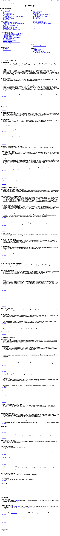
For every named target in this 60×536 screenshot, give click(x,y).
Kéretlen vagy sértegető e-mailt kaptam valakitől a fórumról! (42, 23)
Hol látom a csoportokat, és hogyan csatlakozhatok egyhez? (42, 14)
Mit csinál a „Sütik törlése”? (7, 19)
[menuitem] (8, 0)
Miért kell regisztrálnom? (6, 11)
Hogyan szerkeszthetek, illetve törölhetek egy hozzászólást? (12, 34)
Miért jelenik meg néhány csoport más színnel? (40, 16)
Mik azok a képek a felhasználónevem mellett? (10, 27)
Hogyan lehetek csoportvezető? (37, 15)
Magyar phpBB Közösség (14, 506)
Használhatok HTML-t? (6, 49)
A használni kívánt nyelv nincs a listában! (9, 26)
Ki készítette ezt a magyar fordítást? (38, 50)
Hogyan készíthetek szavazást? (7, 36)
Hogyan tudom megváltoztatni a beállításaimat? (10, 22)
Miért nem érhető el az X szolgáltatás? (39, 51)
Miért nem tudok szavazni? (7, 39)
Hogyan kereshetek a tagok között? (38, 34)
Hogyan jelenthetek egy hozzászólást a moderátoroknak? (11, 42)
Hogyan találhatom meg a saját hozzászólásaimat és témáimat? (42, 35)
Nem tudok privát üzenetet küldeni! (38, 21)
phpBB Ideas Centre (14, 513)
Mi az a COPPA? (5, 12)
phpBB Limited (17, 500)
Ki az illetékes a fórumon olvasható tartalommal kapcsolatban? (42, 52)
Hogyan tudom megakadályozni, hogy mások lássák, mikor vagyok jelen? (14, 23)
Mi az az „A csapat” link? (36, 18)
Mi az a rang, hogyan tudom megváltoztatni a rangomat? (11, 29)
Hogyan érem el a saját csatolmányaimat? (39, 46)
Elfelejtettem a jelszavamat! (7, 17)
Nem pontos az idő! (6, 24)
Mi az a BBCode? (5, 48)
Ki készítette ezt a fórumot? (37, 49)
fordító (19, 506)
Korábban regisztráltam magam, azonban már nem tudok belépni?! (13, 16)
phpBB (4, 528)
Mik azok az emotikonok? (7, 50)
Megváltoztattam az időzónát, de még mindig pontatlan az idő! (12, 25)
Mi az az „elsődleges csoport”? (37, 17)
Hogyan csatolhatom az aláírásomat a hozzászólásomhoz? (12, 35)
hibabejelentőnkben (31, 507)
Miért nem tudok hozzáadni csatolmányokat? (9, 40)
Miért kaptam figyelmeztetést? (7, 41)
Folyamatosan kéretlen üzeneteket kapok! (39, 22)
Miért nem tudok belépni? (7, 15)
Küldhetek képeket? (6, 51)
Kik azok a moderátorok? (36, 12)
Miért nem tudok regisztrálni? (7, 13)
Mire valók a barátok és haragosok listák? (39, 26)
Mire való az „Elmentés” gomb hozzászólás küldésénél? (11, 43)
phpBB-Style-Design (10, 529)
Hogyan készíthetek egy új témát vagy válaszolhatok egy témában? (13, 33)
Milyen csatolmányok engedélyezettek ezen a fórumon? (41, 45)
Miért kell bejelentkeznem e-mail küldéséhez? (10, 30)
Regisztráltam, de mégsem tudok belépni (9, 14)
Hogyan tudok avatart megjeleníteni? (8, 28)
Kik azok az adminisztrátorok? (37, 11)
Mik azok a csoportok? (36, 13)
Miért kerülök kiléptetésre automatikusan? (9, 18)
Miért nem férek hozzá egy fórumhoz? (8, 38)
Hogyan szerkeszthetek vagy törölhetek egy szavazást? (11, 37)
